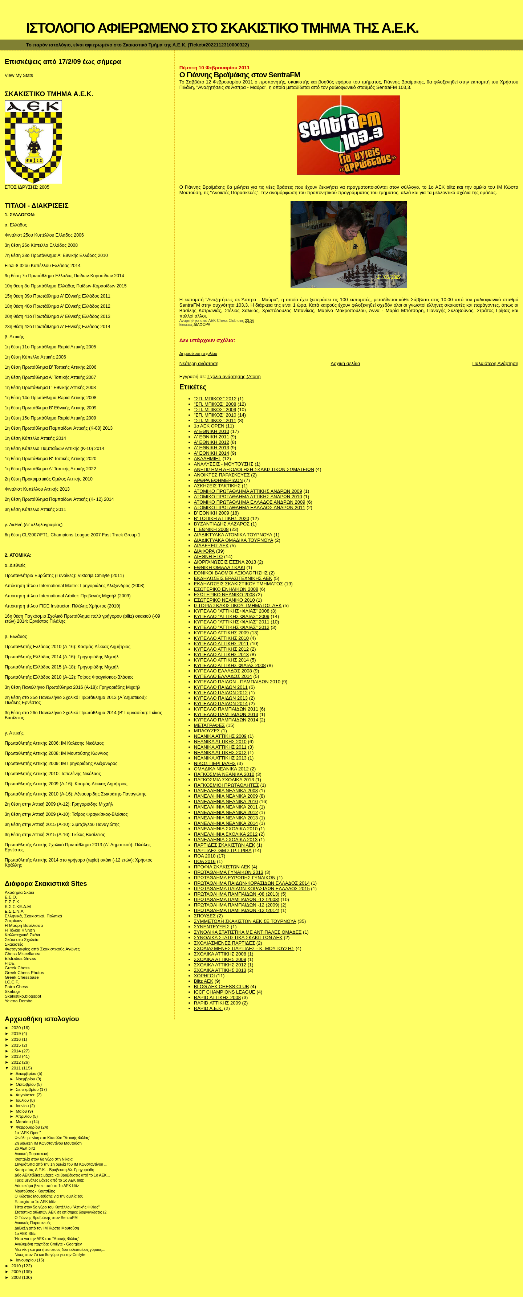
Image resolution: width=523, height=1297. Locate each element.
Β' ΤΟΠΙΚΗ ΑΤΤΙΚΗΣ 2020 (221, 518)
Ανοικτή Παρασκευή (31, 1153)
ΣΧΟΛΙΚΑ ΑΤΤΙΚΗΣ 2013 (220, 970)
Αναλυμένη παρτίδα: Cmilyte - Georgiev (48, 1244)
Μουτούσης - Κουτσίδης (35, 1191)
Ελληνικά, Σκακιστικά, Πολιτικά (33, 915)
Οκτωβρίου (26, 1084)
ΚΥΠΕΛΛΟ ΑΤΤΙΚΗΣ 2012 (221, 649)
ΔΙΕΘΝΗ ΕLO (208, 556)
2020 (16, 1027)
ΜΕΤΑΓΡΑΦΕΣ (209, 725)
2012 (16, 1062)
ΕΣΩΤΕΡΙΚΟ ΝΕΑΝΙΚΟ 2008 (224, 594)
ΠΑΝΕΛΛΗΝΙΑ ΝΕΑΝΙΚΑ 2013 (226, 818)
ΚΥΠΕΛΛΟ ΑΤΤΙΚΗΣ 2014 (221, 660)
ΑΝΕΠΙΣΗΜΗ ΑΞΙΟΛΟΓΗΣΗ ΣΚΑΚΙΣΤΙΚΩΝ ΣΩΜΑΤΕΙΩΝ (254, 469)
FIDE (10, 963)
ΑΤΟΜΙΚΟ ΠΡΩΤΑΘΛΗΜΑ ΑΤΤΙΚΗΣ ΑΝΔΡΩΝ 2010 (248, 496)
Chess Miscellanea (22, 953)
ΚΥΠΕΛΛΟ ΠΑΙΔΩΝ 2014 (221, 703)
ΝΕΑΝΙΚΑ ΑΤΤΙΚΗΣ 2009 (220, 736)
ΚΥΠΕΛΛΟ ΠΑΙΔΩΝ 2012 (221, 692)
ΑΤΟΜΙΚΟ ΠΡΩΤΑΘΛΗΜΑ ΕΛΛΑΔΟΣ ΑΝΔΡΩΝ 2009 (249, 502)
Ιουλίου (23, 1100)
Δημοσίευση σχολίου (198, 353)
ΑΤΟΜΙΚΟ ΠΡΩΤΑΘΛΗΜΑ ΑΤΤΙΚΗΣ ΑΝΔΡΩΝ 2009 (248, 491)
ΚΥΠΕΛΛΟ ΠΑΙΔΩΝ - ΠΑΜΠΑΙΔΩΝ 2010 (237, 681)
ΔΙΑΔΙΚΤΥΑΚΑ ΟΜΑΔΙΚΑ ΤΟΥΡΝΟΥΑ (233, 540)
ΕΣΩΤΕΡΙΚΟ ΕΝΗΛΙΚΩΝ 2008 (226, 589)
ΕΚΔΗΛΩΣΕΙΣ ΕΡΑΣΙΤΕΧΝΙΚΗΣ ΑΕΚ (233, 578)
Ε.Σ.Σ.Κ (12, 901)
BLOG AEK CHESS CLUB (221, 986)
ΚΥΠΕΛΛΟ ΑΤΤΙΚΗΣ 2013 (221, 654)
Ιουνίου (23, 1106)
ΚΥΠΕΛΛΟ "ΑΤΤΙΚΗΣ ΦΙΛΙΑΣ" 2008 (231, 611)
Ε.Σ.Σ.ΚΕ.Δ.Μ (18, 906)
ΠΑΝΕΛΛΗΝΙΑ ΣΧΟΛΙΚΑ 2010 (226, 828)
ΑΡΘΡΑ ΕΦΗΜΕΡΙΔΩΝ (218, 480)
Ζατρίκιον (14, 920)
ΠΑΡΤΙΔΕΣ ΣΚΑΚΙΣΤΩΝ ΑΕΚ (224, 845)
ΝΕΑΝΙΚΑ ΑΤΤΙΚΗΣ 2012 (220, 752)
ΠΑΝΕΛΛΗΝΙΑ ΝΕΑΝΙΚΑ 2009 (226, 796)
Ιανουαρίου (26, 1260)
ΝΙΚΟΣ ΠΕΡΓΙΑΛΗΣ (215, 763)
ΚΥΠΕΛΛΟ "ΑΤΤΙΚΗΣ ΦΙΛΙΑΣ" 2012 (231, 627)
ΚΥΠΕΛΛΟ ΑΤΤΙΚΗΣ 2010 (221, 638)
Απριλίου (24, 1116)
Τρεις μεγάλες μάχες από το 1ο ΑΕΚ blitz (49, 1180)
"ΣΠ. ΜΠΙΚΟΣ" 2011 (215, 420)
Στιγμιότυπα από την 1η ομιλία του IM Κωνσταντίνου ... (61, 1164)
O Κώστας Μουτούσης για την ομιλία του (49, 1196)
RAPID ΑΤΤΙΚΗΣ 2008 (217, 997)
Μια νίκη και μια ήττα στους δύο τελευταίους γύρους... (60, 1249)
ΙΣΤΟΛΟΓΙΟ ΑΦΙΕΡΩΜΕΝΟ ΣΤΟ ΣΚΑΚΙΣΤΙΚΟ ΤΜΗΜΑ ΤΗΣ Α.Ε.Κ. (222, 28)
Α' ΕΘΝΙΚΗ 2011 (211, 436)
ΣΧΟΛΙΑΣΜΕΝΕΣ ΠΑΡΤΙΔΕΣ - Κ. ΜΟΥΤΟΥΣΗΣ (244, 948)
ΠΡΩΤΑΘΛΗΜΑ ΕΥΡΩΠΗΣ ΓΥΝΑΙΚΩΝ (235, 877)
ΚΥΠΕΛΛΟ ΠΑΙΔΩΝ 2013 (221, 698)
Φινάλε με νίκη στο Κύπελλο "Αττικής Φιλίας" (52, 1138)
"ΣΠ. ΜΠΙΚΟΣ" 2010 (215, 415)
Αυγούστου (26, 1095)
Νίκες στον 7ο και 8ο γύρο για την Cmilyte (50, 1254)
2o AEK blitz (25, 1148)
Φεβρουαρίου (28, 1127)
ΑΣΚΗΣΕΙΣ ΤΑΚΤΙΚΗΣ (217, 485)
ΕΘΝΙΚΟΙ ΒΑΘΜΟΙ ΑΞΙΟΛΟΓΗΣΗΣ (231, 573)
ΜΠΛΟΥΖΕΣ (207, 730)
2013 (16, 1056)
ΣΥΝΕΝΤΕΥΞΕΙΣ (212, 926)
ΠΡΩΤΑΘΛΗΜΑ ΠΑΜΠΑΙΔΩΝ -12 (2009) (236, 905)
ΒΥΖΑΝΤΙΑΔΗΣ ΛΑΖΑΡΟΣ (222, 524)
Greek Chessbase (22, 977)
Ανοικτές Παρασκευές (33, 1222)
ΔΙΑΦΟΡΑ (202, 325)
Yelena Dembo (18, 1000)
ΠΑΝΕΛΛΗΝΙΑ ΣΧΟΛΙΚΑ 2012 (226, 834)
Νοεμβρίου (26, 1079)
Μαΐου (22, 1111)
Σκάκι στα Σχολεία (21, 939)
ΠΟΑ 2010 (205, 856)
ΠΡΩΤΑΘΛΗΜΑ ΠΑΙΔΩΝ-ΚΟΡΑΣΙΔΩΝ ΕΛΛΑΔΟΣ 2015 (252, 888)
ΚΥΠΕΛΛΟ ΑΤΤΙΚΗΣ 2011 (221, 643)
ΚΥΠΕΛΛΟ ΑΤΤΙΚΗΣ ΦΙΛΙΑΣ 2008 (230, 665)
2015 (16, 1045)
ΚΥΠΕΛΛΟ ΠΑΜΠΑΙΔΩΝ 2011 (226, 709)
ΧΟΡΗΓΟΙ (204, 975)
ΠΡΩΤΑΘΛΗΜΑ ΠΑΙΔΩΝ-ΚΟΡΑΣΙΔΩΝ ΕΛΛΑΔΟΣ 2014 (252, 883)
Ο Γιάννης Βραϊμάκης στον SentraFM (46, 1217)
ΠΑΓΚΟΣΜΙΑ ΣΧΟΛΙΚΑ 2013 (224, 779)
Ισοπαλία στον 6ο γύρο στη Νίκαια (44, 1159)
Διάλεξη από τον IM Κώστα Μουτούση (47, 1228)
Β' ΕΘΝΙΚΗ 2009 (211, 513)
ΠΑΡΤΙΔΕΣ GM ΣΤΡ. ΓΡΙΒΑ (223, 850)
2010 (16, 1265)
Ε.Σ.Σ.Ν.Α (14, 911)
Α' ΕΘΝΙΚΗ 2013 (211, 447)
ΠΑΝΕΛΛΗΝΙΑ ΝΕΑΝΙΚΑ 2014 (226, 823)
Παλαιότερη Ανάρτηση (495, 363)
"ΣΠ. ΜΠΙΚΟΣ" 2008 (215, 404)
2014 (16, 1050)
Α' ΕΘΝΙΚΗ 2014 (211, 453)
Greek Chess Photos (24, 972)
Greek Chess (17, 967)
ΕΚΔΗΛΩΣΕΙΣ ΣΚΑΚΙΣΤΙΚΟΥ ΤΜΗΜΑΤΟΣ (238, 583)
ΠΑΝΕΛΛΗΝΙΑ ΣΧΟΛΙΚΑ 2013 (226, 839)
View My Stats (19, 75)
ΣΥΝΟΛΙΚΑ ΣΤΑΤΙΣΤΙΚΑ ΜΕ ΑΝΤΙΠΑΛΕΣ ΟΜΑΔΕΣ (248, 932)
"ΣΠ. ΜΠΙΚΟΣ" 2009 (215, 409)
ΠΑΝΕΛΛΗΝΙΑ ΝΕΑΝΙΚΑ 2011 (226, 807)
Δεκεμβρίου (26, 1073)
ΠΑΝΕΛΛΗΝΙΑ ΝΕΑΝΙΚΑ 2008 (226, 790)
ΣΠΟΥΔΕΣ (205, 915)
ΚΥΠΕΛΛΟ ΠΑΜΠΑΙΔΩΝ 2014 (226, 720)
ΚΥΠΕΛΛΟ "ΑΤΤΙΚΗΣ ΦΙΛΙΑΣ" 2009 (231, 616)
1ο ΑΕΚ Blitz (25, 1233)
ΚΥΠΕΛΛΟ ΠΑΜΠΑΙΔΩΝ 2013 (226, 714)
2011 (16, 1067)
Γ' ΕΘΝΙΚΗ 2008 (211, 529)
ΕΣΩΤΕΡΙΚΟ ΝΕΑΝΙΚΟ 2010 (224, 600)
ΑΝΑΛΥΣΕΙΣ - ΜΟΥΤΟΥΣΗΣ (224, 464)
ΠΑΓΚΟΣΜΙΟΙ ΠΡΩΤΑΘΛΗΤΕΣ (226, 785)
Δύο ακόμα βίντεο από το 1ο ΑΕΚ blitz (47, 1185)
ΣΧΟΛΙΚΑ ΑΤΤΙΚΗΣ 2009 (220, 959)
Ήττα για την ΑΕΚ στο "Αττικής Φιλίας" (47, 1238)
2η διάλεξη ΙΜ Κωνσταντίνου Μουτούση (48, 1143)
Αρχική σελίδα (345, 363)
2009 (16, 1271)
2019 (16, 1033)
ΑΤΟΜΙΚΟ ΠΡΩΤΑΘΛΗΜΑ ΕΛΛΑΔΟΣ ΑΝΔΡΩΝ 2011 (249, 507)
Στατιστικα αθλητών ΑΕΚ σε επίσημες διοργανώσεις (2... (62, 1212)
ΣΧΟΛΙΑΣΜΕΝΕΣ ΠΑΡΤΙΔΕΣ (224, 943)
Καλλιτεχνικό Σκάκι (22, 934)
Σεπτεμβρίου (28, 1089)
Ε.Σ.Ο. (11, 897)
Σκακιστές (14, 944)
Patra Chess (16, 986)
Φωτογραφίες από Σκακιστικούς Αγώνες (42, 948)
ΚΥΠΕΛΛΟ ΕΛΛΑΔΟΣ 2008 (223, 671)
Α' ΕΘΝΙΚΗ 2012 (211, 442)
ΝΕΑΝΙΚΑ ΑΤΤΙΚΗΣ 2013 (220, 758)
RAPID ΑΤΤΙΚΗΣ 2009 (217, 1003)
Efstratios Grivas (20, 958)
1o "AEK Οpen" (28, 1132)
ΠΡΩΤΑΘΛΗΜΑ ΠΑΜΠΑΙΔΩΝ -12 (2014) (236, 910)
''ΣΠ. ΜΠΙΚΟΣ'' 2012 (215, 398)
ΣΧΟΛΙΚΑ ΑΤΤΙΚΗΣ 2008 (220, 954)
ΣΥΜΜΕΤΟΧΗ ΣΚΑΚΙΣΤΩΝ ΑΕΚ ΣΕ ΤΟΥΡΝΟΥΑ (245, 921)
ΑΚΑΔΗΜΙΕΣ (207, 458)
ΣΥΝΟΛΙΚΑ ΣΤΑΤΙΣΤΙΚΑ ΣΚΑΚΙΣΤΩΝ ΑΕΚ (238, 937)
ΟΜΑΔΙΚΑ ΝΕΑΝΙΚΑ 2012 (221, 769)
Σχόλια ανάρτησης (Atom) (234, 376)
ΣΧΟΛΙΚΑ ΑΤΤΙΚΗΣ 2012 (220, 964)
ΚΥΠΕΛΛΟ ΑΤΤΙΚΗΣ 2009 (221, 632)
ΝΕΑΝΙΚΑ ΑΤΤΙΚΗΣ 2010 (220, 741)
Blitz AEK (203, 981)
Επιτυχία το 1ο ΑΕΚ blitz (35, 1201)
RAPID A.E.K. (208, 1008)
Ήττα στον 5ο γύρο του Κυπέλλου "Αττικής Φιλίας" (57, 1207)
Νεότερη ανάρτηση (199, 363)
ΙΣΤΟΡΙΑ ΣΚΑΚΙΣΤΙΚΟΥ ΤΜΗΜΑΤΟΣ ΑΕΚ (238, 605)
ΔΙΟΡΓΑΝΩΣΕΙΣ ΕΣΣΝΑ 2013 (225, 562)
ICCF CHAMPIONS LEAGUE (224, 992)
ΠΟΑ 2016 (205, 861)
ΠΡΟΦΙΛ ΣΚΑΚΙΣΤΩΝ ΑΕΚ (222, 867)
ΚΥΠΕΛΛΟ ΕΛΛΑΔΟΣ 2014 (223, 676)
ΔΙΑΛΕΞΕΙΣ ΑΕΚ (211, 545)
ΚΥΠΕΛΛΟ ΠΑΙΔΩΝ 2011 (221, 687)
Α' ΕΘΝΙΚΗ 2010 (211, 431)
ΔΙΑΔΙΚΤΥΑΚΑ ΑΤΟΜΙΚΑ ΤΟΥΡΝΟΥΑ (233, 534)
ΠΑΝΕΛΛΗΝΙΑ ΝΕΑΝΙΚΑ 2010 (226, 801)
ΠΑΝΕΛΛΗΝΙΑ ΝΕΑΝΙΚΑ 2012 (226, 812)
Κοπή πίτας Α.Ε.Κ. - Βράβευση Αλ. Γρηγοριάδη (54, 1169)
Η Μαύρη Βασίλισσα (24, 925)
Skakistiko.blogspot (23, 996)
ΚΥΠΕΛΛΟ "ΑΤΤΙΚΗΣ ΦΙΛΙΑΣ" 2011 (231, 622)
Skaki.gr (12, 991)
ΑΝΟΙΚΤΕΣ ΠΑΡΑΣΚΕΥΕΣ (222, 475)
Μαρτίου (24, 1122)
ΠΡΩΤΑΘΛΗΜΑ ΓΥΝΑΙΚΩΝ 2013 (228, 872)
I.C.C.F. (12, 981)
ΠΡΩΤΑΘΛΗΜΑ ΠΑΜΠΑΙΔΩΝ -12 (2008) (236, 899)
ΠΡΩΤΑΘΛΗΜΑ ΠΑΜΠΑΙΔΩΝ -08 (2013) (236, 894)
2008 (16, 1277)
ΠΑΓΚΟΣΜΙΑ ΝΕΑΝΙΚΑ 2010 (224, 774)
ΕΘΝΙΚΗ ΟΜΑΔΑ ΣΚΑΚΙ (219, 567)
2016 (16, 1039)
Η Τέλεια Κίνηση (20, 930)
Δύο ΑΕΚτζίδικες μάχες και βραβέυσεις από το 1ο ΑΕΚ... (62, 1175)
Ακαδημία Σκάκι (19, 892)
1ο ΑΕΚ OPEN (209, 426)
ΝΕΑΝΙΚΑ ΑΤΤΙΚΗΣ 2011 (220, 747)
